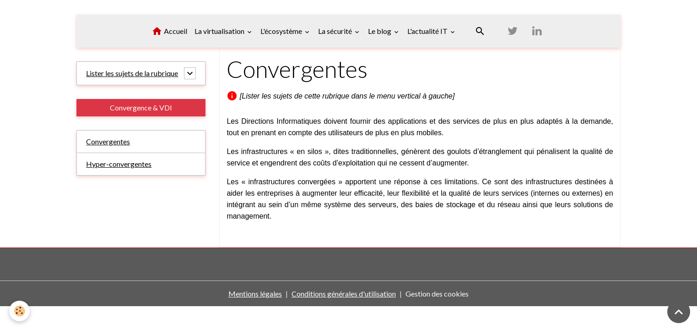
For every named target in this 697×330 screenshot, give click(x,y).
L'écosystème (281, 31)
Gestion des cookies (437, 293)
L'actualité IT (428, 31)
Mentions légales (255, 293)
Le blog (380, 31)
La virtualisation (220, 31)
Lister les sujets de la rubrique (132, 73)
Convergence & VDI (141, 107)
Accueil (169, 31)
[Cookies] (19, 311)
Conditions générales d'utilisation (344, 293)
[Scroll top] (678, 311)
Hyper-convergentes (118, 164)
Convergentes (108, 141)
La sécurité (335, 31)
